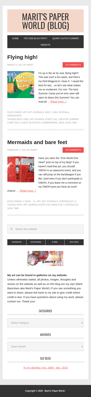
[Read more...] (58, 101)
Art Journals (36, 112)
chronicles (72, 205)
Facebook (17, 242)
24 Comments (73, 65)
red (74, 122)
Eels (17, 122)
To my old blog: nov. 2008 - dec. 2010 (45, 367)
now (10, 208)
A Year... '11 (29, 201)
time (16, 208)
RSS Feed (74, 242)
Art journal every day (43, 119)
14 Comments (73, 150)
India (61, 122)
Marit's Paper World (55, 391)
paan (68, 122)
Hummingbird (49, 122)
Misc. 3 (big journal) (57, 112)
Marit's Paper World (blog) (45, 20)
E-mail (55, 242)
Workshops (14, 115)
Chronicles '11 (68, 201)
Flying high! (22, 57)
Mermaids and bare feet (37, 142)
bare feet (57, 205)
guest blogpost (31, 122)
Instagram (36, 242)
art (25, 112)
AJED (26, 119)
